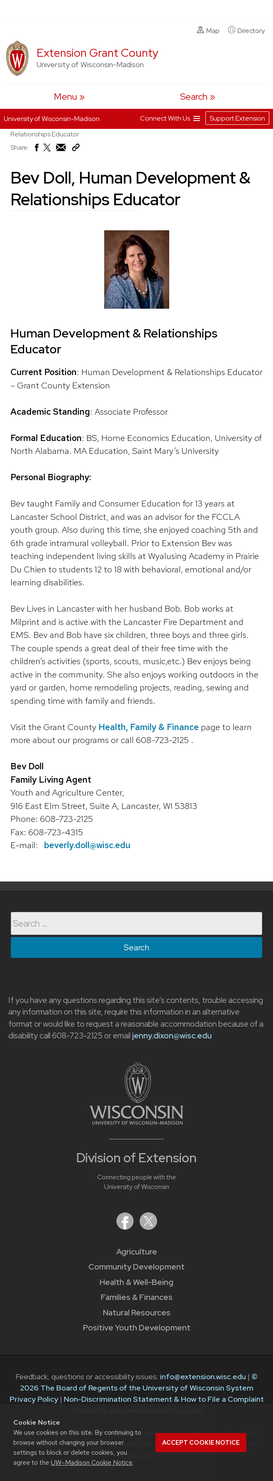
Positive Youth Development (136, 1327)
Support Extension (237, 118)
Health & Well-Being (136, 1282)
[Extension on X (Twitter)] (148, 1227)
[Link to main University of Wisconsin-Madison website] (136, 1122)
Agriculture (136, 1252)
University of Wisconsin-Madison (52, 118)
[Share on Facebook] (36, 149)
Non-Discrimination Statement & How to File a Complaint (164, 1399)
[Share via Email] (61, 149)
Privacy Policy (34, 1399)
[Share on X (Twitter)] (47, 150)
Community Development (136, 1267)
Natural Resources (136, 1312)
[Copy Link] (75, 149)
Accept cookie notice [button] (201, 1442)
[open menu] (69, 96)
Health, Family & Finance (148, 727)
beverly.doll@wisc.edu (87, 845)
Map (208, 30)
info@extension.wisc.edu (203, 1376)
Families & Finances (137, 1297)
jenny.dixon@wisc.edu (172, 1035)
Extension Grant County (97, 52)
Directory (246, 30)
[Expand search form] (197, 96)
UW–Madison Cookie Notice (92, 1462)
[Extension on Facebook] (125, 1227)
